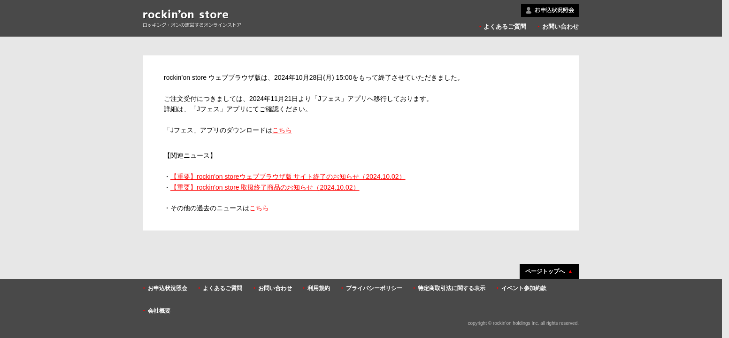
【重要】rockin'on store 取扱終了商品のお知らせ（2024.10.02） (265, 187)
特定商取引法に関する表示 (451, 288)
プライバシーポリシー (374, 288)
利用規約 (318, 288)
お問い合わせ (560, 26)
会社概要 (159, 310)
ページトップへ (545, 271)
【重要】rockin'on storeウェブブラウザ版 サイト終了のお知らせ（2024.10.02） (288, 176)
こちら (282, 130)
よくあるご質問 (504, 26)
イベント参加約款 (523, 288)
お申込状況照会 (167, 288)
